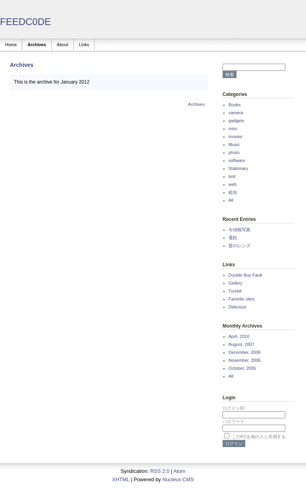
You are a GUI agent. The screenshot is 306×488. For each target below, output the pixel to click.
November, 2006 (245, 360)
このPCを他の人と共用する (259, 436)
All (231, 200)
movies (235, 136)
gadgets (236, 120)
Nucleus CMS (178, 479)
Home (11, 44)
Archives (36, 44)
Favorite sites (241, 299)
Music (234, 144)
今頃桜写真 (239, 229)
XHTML (121, 479)
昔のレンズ (239, 245)
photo (234, 152)
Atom (179, 471)
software (237, 160)
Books (235, 104)
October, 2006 (242, 368)
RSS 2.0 (159, 471)
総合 (233, 192)
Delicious (237, 307)
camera (236, 112)
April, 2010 (239, 336)
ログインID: (234, 408)
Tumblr (235, 291)
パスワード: (234, 421)
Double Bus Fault (245, 275)
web (232, 184)
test (232, 176)
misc (233, 128)
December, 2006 (245, 352)
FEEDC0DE (25, 21)
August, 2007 (241, 344)
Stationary (238, 168)
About (62, 44)
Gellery (235, 283)
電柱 (233, 237)
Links (84, 44)
